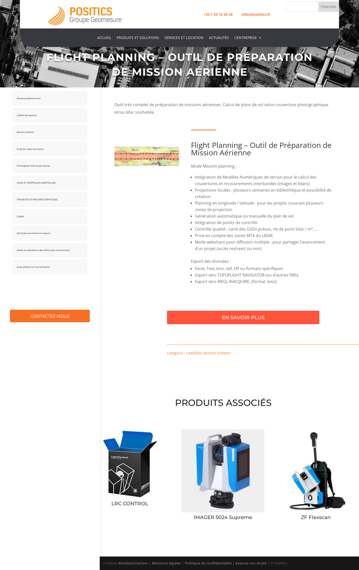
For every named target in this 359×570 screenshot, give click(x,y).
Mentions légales (166, 563)
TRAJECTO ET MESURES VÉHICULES (37, 197)
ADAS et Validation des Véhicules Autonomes (43, 247)
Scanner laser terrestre (30, 147)
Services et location (184, 38)
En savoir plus (243, 317)
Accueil (104, 38)
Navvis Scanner (25, 131)
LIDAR (20, 214)
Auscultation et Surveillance (33, 264)
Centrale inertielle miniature (33, 231)
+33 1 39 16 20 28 (218, 14)
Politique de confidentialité (208, 563)
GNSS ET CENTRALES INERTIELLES (36, 181)
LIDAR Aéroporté (27, 114)
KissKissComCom (133, 563)
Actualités (219, 38)
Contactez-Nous (50, 313)
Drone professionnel (29, 98)
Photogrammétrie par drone (33, 164)
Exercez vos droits (251, 563)
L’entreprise (245, 38)
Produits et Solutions (138, 38)
